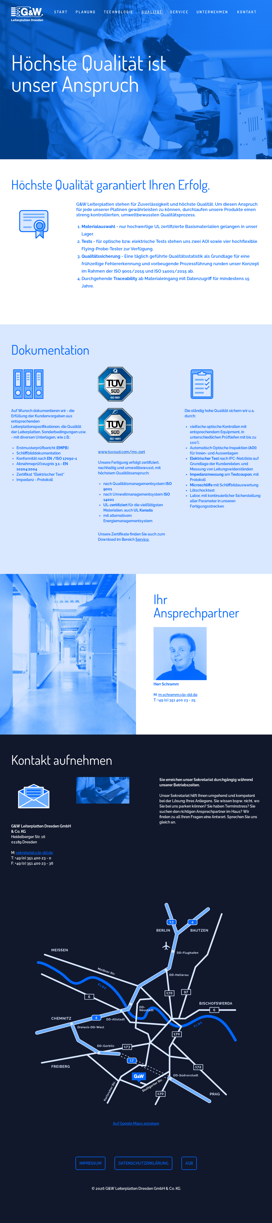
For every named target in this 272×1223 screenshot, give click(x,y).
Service (179, 12)
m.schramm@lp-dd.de (177, 707)
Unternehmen (212, 12)
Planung (86, 12)
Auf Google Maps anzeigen (136, 1136)
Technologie (119, 12)
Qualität (152, 12)
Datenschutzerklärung (143, 1163)
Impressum (90, 1163)
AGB (189, 1163)
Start (61, 12)
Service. (142, 552)
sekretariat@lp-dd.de (34, 865)
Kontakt (247, 12)
